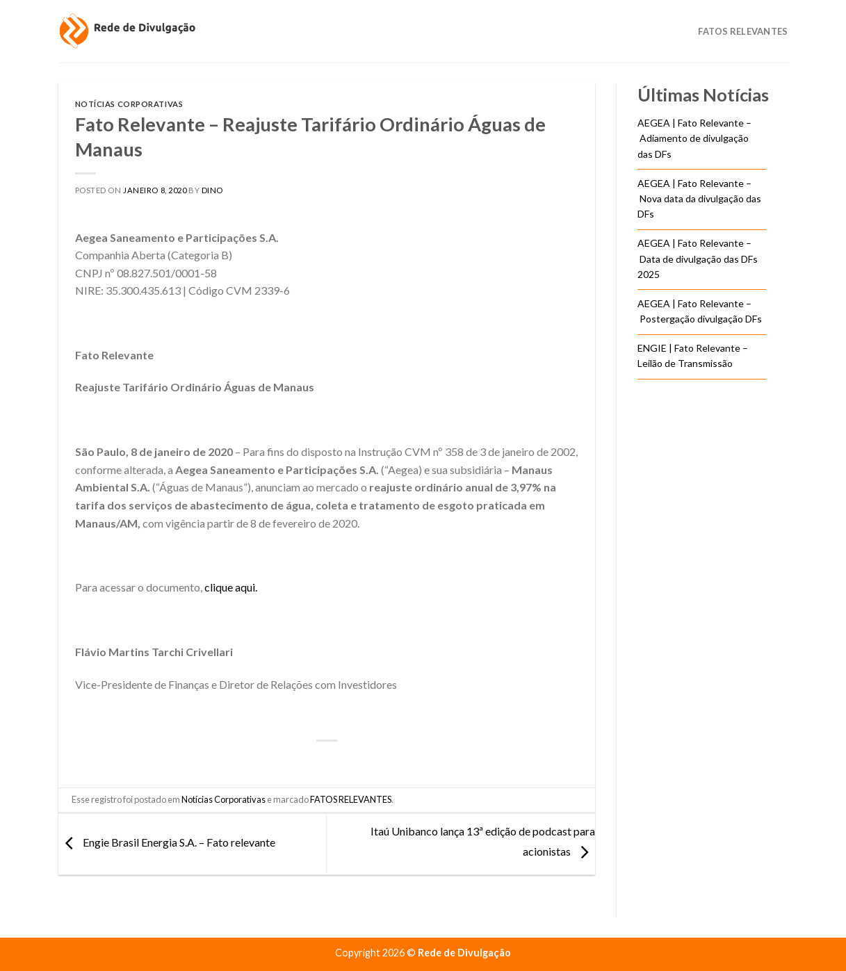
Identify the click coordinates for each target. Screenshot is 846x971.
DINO (212, 190)
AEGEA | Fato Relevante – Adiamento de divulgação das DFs (694, 138)
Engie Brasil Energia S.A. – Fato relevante (166, 842)
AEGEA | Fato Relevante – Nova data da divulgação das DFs (699, 198)
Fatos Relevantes (743, 31)
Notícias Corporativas (129, 103)
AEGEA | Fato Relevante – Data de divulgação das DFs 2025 (697, 258)
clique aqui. (230, 587)
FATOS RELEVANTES (350, 799)
